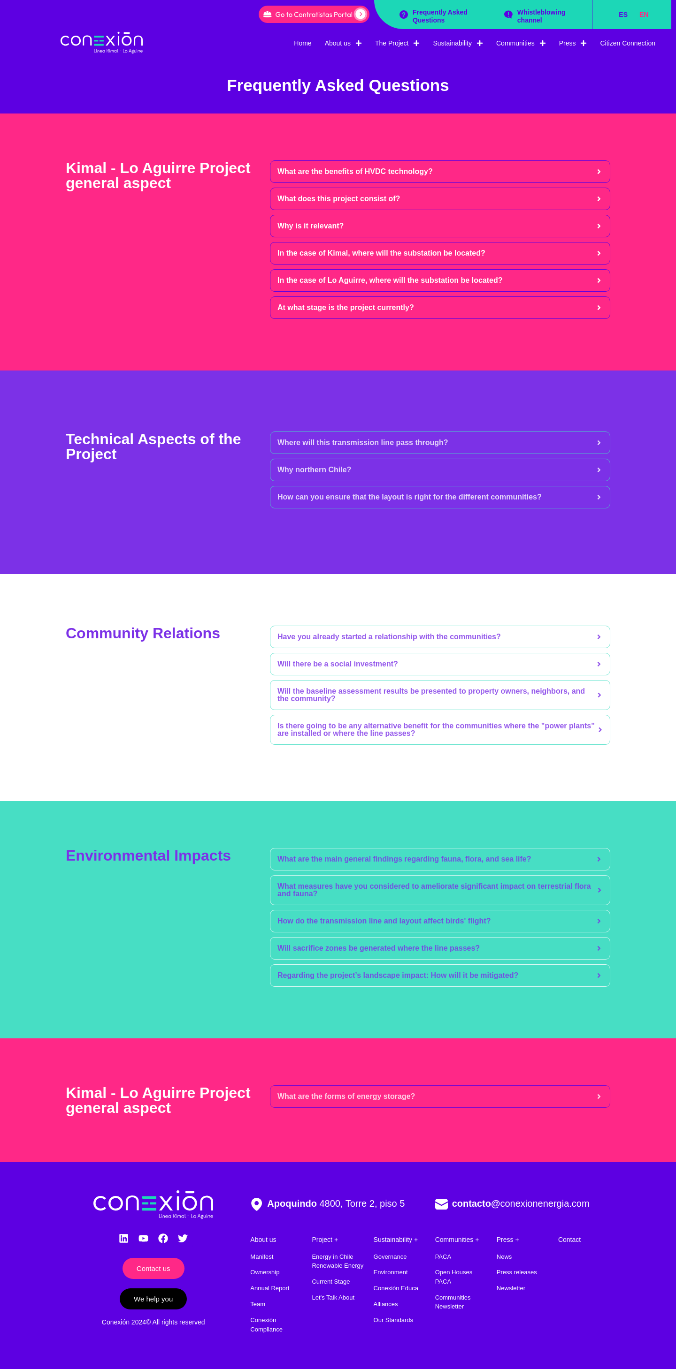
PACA (443, 1256)
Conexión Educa (396, 1288)
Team (257, 1304)
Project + (325, 1239)
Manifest (261, 1256)
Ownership (264, 1272)
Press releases (517, 1272)
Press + (508, 1239)
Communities (521, 43)
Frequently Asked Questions (440, 16)
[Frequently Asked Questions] (403, 14)
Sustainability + (396, 1239)
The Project (397, 43)
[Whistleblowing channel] (508, 14)
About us (343, 43)
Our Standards (394, 1320)
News (504, 1256)
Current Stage (331, 1281)
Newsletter (511, 1288)
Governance (390, 1256)
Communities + (457, 1239)
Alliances (386, 1304)
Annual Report (269, 1288)
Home (302, 43)
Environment (391, 1272)
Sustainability (458, 43)
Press (573, 43)
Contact (569, 1239)
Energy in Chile (332, 1256)
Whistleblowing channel (541, 16)
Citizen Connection (627, 43)
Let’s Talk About (333, 1297)
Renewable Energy (337, 1265)
